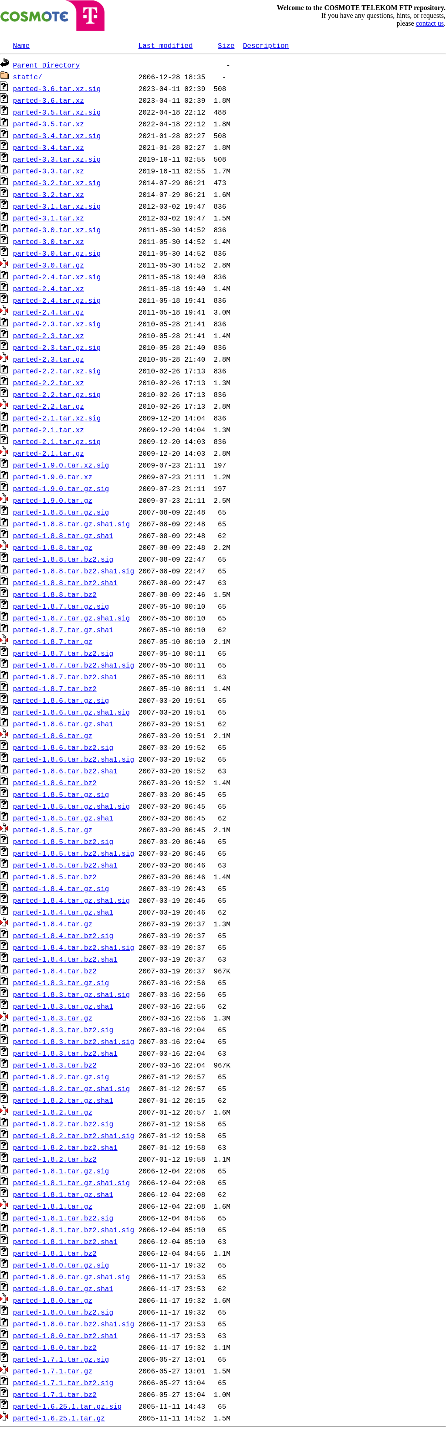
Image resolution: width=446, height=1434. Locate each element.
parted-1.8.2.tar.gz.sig (61, 1076)
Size (226, 45)
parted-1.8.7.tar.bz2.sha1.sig (73, 665)
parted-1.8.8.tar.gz (52, 547)
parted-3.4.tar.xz (48, 147)
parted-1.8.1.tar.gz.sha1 (63, 1194)
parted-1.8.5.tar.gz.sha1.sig (71, 806)
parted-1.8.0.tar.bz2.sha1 (65, 1335)
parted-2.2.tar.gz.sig (57, 394)
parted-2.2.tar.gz (48, 406)
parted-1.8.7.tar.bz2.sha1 (65, 676)
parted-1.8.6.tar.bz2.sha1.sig (73, 759)
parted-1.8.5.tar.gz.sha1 (63, 818)
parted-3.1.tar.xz (48, 218)
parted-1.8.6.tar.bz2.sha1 (65, 771)
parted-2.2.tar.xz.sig (57, 371)
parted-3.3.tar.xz (48, 171)
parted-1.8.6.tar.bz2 (55, 782)
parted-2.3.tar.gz (48, 359)
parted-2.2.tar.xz (48, 382)
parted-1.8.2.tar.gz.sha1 (63, 1100)
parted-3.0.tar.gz (48, 265)
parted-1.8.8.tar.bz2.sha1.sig (73, 571)
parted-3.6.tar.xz (48, 100)
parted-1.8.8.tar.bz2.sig (63, 559)
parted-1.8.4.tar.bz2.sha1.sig (73, 947)
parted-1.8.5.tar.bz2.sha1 (65, 865)
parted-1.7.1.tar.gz (52, 1371)
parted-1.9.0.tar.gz (52, 500)
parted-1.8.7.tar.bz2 (55, 688)
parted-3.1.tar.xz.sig (57, 206)
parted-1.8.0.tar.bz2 (55, 1347)
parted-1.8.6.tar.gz (52, 735)
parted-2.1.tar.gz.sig (57, 441)
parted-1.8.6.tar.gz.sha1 (63, 724)
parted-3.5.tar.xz (48, 124)
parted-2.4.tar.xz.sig (57, 276)
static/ (27, 76)
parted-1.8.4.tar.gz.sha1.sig (71, 900)
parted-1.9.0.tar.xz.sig (61, 465)
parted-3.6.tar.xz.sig (57, 88)
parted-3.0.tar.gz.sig (57, 253)
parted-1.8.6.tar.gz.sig (61, 700)
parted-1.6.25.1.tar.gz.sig (67, 1406)
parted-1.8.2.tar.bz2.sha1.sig (73, 1135)
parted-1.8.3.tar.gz (52, 1018)
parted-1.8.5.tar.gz (52, 829)
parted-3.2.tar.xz (48, 194)
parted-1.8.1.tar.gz (52, 1206)
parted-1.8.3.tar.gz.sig (61, 982)
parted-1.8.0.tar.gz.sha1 (63, 1288)
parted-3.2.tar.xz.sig (57, 182)
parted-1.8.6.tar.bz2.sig (63, 747)
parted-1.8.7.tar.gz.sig (61, 606)
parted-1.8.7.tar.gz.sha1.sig (71, 618)
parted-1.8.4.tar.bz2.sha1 (65, 959)
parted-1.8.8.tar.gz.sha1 (63, 535)
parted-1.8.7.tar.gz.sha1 (63, 629)
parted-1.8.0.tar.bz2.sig (63, 1312)
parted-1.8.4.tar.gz (52, 924)
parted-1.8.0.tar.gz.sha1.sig (71, 1276)
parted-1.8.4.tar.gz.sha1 (63, 912)
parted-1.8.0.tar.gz (52, 1300)
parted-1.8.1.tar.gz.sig (61, 1171)
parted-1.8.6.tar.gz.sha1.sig (71, 712)
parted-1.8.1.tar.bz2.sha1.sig (73, 1229)
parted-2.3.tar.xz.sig (57, 324)
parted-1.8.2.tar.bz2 (55, 1159)
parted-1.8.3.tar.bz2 (55, 1065)
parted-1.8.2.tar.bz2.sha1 (65, 1147)
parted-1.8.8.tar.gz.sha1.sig (71, 524)
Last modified (166, 45)
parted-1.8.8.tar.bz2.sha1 (65, 582)
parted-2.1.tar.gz (48, 453)
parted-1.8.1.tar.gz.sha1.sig (71, 1182)
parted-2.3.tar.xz (48, 335)
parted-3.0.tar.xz (48, 241)
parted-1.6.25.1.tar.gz (59, 1418)
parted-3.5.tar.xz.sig (57, 112)
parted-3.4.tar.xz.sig (57, 135)
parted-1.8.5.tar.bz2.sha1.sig (73, 853)
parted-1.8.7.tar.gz (52, 641)
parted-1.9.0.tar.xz (52, 476)
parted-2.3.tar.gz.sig (57, 347)
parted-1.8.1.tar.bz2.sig (63, 1218)
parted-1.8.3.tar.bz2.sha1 (65, 1053)
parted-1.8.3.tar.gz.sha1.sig (71, 994)
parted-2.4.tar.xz (48, 288)
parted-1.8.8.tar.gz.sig (61, 512)
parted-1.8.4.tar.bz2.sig (63, 935)
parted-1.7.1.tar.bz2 (55, 1394)
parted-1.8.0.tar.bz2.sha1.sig (73, 1324)
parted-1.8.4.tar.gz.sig (61, 888)
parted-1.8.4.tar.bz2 (55, 971)
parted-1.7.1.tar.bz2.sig (63, 1382)
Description (266, 45)
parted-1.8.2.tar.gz (52, 1112)
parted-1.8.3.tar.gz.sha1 (63, 1006)
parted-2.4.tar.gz (48, 312)
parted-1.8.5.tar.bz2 (55, 876)
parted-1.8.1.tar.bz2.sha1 (65, 1241)
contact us (430, 23)
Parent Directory (46, 65)
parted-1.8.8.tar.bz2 (55, 594)
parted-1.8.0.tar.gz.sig (61, 1265)
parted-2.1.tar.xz (48, 429)
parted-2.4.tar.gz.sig (57, 300)
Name (21, 45)
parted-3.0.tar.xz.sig (57, 229)
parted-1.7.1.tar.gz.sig (61, 1359)
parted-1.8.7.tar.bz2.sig (63, 653)
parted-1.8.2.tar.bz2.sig (63, 1124)
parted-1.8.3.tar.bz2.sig (63, 1029)
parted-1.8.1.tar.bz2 (55, 1253)
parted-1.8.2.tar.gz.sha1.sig (71, 1088)
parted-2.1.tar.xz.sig (57, 418)
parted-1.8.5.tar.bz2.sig (63, 841)
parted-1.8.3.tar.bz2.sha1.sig (73, 1041)
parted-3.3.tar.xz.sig (57, 159)
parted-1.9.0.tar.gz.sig (61, 488)
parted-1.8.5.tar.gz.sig (61, 794)
